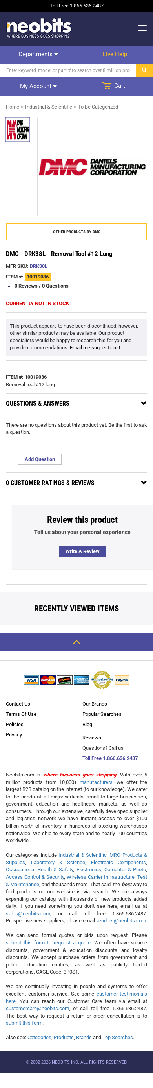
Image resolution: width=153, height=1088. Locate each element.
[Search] (68, 70)
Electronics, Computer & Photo (111, 869)
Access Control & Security (35, 877)
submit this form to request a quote (48, 943)
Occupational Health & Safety (39, 869)
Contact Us (18, 704)
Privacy (14, 735)
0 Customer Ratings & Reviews (50, 483)
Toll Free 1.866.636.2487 (110, 758)
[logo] (39, 28)
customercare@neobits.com (37, 1008)
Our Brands (94, 704)
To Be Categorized (98, 107)
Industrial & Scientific (48, 107)
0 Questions (55, 286)
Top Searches (117, 1037)
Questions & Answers (37, 403)
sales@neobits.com (28, 914)
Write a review (83, 551)
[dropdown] (140, 28)
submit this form (24, 1023)
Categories (39, 1037)
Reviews (91, 738)
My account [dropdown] (38, 86)
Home (12, 107)
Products (64, 1037)
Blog (87, 724)
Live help (115, 54)
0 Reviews (26, 286)
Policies (15, 724)
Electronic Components (118, 862)
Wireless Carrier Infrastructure (101, 877)
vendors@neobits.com (121, 921)
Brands (84, 1037)
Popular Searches (102, 714)
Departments (38, 54)
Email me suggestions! (95, 347)
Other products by (76, 231)
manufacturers (96, 782)
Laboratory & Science (58, 862)
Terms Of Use (21, 714)
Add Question (40, 459)
